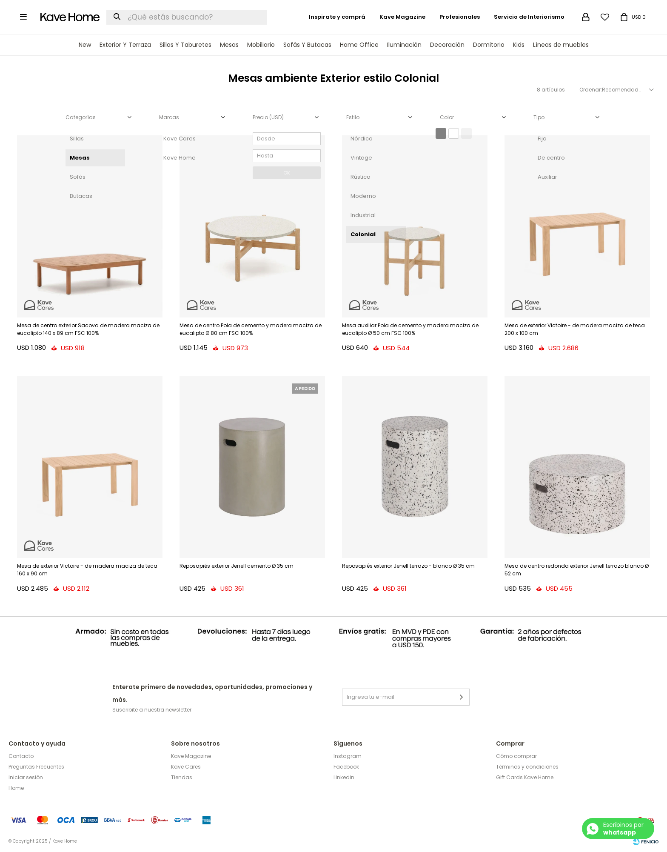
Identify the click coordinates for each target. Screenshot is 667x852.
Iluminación (404, 44)
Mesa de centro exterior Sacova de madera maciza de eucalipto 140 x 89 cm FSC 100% (88, 329)
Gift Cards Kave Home (524, 777)
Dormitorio (489, 44)
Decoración (447, 44)
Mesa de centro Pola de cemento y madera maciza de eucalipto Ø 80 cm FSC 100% (251, 329)
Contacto (21, 756)
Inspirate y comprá (337, 17)
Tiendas (181, 777)
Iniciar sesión (26, 777)
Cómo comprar (516, 756)
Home (16, 788)
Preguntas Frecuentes (36, 766)
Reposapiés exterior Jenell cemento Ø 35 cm (237, 565)
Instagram (348, 756)
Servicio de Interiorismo (529, 17)
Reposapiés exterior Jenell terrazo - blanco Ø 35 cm (408, 565)
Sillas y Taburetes (185, 44)
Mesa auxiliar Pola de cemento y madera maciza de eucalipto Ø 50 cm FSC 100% (410, 329)
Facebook (346, 766)
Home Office (359, 44)
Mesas (229, 44)
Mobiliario (261, 44)
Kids (518, 44)
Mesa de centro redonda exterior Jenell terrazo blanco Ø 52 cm (577, 569)
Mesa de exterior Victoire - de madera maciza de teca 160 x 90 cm (87, 569)
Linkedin (344, 777)
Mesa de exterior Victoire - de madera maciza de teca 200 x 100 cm (575, 329)
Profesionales (459, 17)
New (85, 44)
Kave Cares (186, 766)
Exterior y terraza (125, 44)
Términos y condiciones (527, 766)
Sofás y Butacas (307, 44)
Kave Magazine (402, 17)
